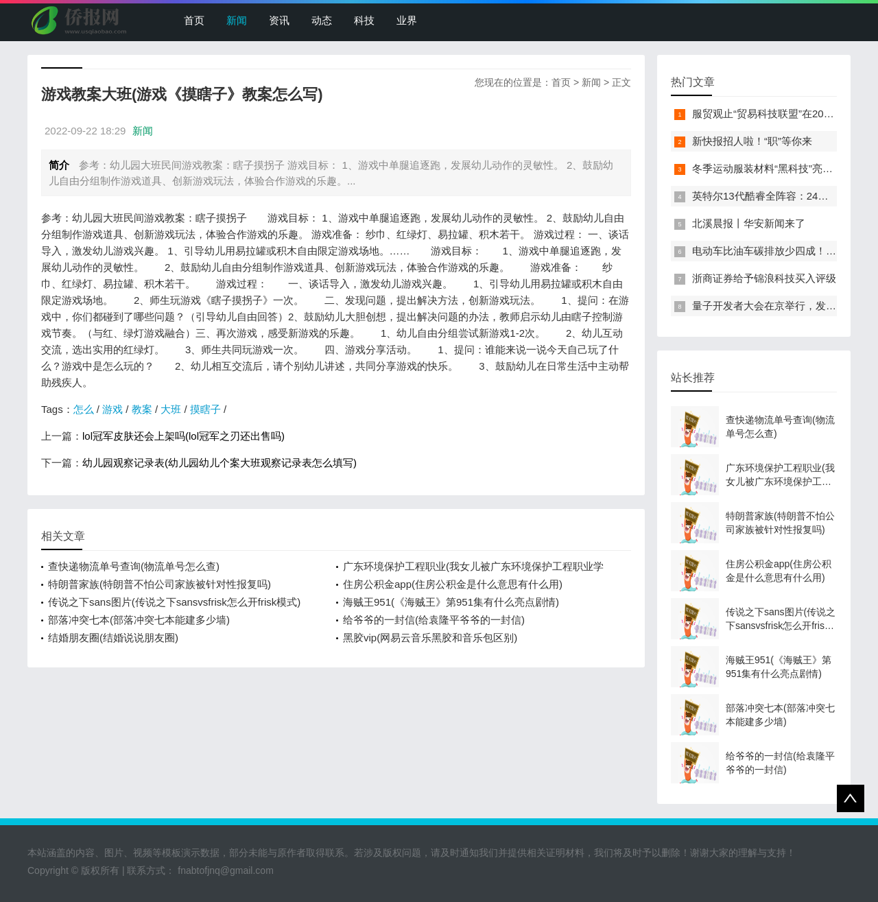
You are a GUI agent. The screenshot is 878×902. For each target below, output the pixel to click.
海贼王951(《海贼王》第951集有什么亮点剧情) (451, 602)
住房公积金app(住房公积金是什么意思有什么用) (452, 584)
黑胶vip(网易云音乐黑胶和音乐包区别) (430, 637)
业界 (406, 20)
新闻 (236, 20)
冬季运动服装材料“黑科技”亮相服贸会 (778, 168)
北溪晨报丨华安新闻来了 (748, 223)
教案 (142, 409)
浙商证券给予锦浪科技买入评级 (764, 278)
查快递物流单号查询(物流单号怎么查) (134, 566)
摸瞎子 (205, 409)
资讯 (279, 20)
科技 (364, 20)
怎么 (83, 409)
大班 (171, 409)
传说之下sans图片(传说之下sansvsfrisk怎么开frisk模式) (174, 602)
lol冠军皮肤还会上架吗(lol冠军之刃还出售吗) (183, 436)
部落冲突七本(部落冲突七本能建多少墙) (139, 620)
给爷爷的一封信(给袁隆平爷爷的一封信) (434, 620)
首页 (194, 20)
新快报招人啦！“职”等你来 (752, 141)
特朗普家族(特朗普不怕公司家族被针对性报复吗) (159, 584)
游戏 (112, 409)
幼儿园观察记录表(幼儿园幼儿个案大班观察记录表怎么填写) (219, 462)
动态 (321, 20)
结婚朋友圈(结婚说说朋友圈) (113, 637)
